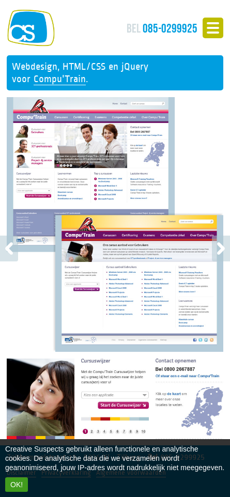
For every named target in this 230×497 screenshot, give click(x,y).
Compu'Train (60, 79)
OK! (16, 484)
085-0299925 (162, 28)
